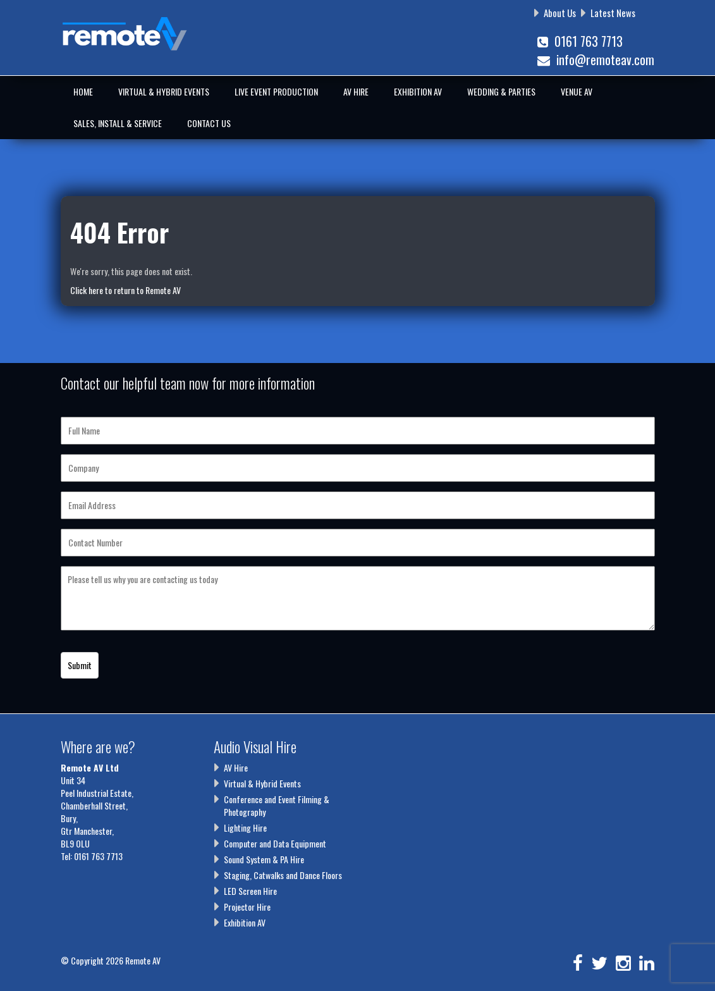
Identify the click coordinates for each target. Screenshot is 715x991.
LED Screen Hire (250, 890)
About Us (560, 13)
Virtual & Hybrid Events (163, 91)
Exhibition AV (418, 91)
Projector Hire (247, 906)
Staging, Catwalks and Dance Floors (283, 875)
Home (83, 91)
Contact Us (209, 123)
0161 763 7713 (580, 41)
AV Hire (356, 91)
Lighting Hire (245, 827)
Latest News (612, 13)
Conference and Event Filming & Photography (276, 805)
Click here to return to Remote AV (125, 290)
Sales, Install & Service (117, 123)
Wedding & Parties (501, 91)
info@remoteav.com (595, 59)
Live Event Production (276, 91)
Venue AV (576, 91)
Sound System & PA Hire (264, 859)
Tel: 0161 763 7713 (92, 856)
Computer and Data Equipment (275, 843)
